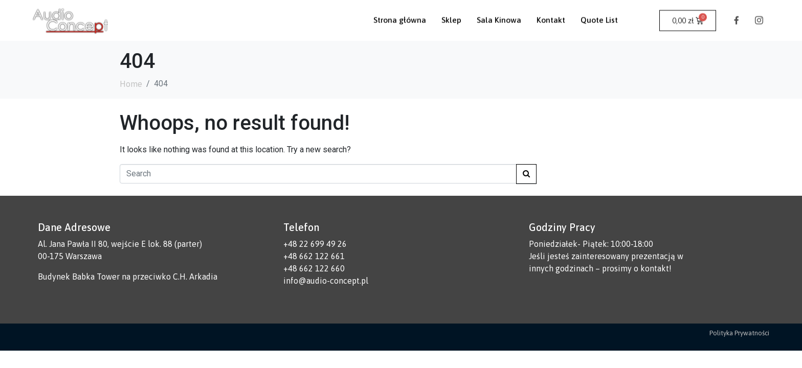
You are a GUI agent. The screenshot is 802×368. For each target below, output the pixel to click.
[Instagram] (759, 12)
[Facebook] (736, 12)
